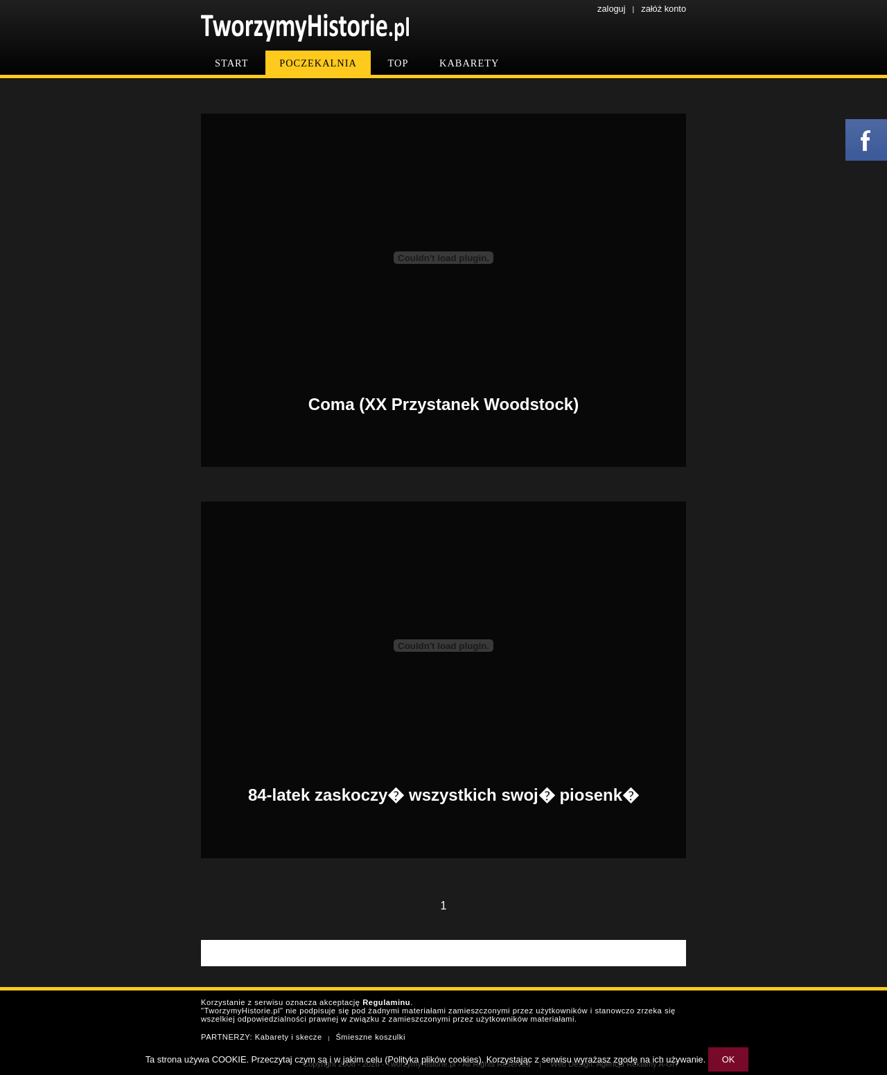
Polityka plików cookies (433, 1059)
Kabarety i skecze (288, 1037)
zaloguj (611, 8)
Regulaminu (386, 1002)
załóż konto (663, 8)
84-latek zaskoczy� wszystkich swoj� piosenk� (443, 794)
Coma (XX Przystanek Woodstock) (443, 404)
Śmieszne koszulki (370, 1037)
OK (728, 1059)
